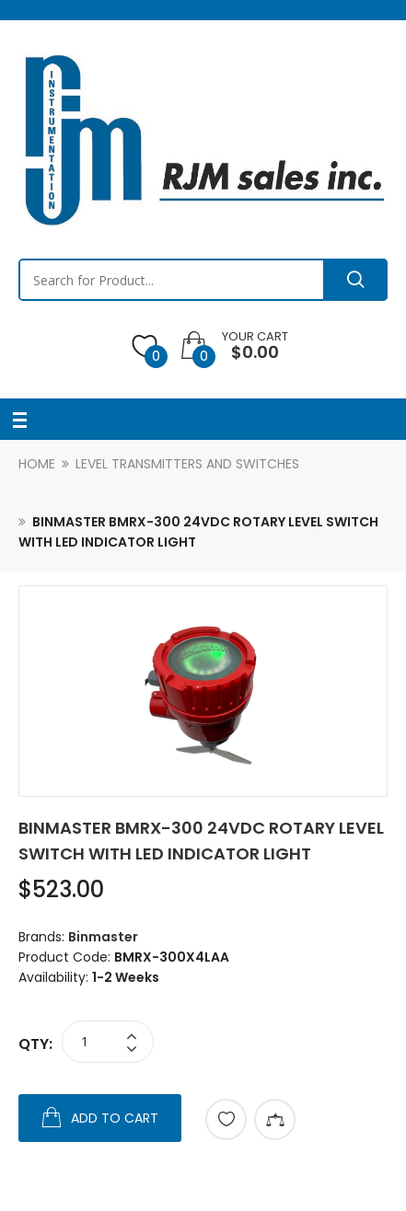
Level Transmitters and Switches (187, 464)
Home (36, 464)
